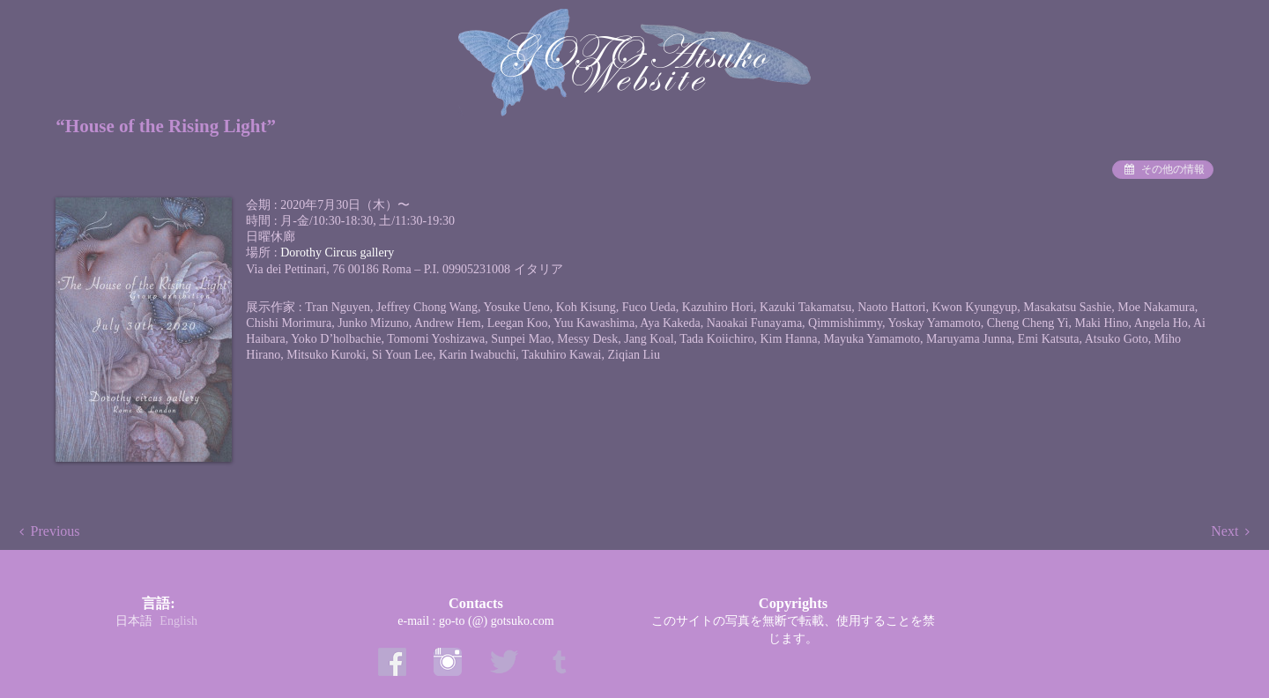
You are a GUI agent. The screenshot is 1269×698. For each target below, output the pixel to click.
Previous (55, 531)
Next (1224, 531)
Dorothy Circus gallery (337, 252)
